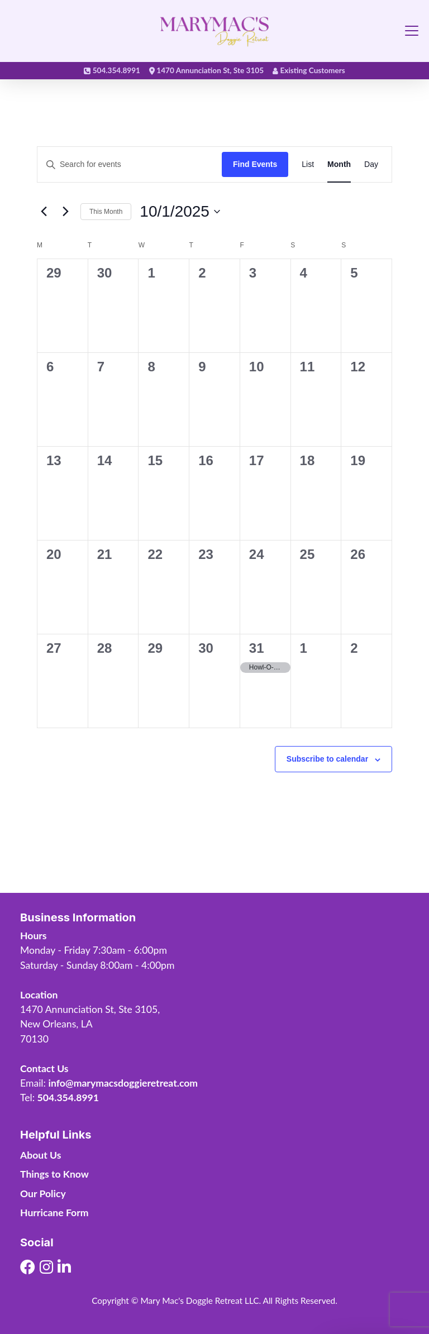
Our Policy (43, 1193)
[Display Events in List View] (308, 164)
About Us (40, 1155)
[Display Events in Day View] (371, 164)
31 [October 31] (256, 648)
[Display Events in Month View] (339, 164)
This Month (105, 212)
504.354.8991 (68, 1097)
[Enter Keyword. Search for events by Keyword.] (129, 164)
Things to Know (54, 1174)
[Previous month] (43, 211)
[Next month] (65, 211)
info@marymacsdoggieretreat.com (123, 1083)
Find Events (255, 164)
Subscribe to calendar (327, 758)
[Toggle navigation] (412, 31)
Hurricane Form (54, 1212)
